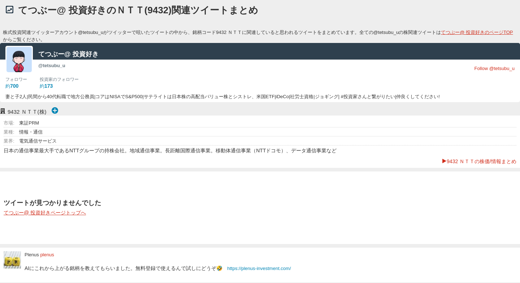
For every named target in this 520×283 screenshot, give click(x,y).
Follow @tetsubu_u (494, 68)
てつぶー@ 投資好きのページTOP (477, 32)
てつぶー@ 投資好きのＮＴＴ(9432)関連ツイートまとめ (138, 10)
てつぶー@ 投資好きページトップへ (45, 212)
